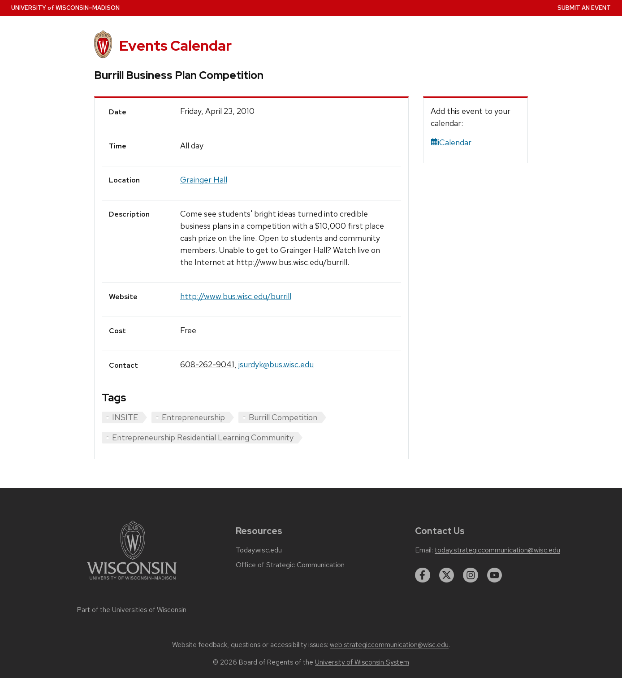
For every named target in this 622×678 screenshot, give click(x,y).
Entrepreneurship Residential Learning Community (203, 437)
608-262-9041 (207, 364)
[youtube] (494, 575)
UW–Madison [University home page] (65, 8)
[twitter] (446, 575)
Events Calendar (175, 45)
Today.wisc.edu (259, 550)
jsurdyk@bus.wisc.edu (276, 364)
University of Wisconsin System (362, 662)
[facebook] (422, 575)
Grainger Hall (203, 179)
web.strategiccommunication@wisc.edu (389, 644)
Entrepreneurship (193, 417)
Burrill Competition (283, 417)
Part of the (131, 609)
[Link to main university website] (132, 581)
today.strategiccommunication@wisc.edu (497, 550)
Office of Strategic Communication (290, 565)
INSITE (125, 417)
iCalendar (451, 142)
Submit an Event (584, 8)
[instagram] (470, 575)
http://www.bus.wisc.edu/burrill (235, 296)
